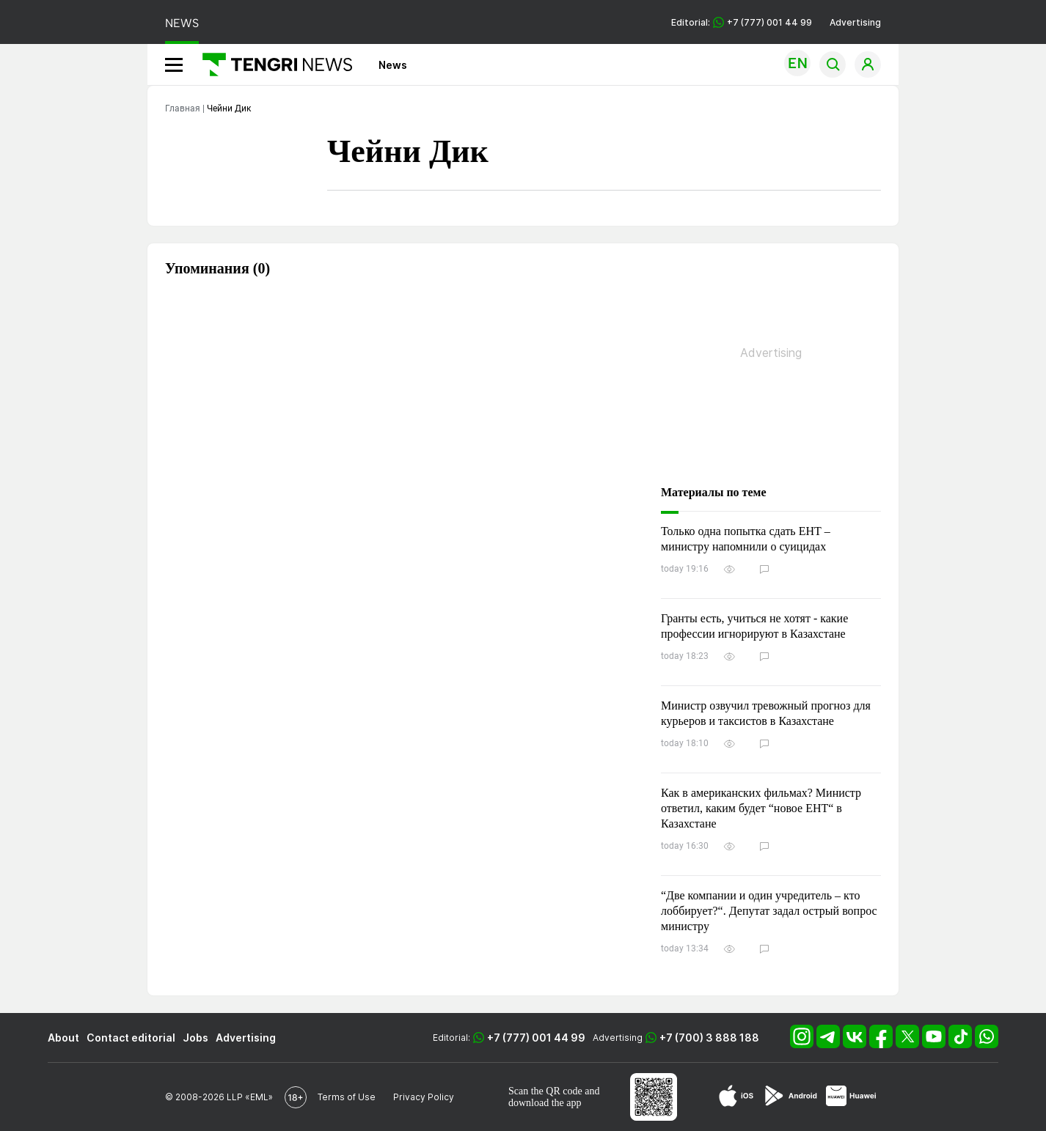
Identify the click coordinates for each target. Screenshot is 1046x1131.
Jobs (195, 1037)
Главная (182, 108)
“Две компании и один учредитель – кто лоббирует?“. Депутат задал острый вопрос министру (769, 910)
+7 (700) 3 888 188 (709, 1037)
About (63, 1037)
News (392, 65)
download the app (545, 1102)
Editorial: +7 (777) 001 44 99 (741, 22)
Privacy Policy (423, 1096)
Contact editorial (131, 1037)
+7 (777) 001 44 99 (536, 1037)
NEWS (182, 23)
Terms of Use (347, 1096)
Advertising (855, 22)
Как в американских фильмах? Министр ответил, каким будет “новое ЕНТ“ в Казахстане (761, 808)
